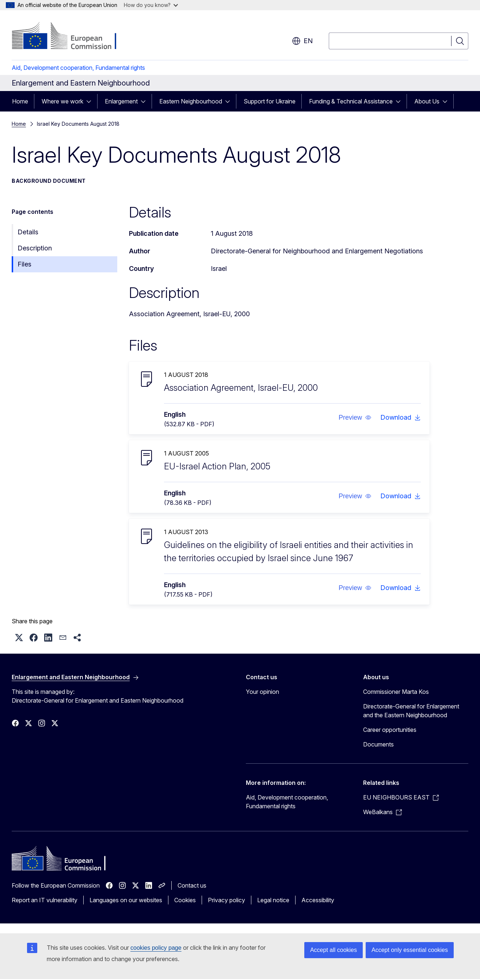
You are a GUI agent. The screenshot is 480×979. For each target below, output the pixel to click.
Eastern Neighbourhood (190, 101)
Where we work (62, 101)
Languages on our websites (125, 900)
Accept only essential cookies (410, 950)
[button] (354, 417)
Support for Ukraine (270, 101)
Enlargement (121, 101)
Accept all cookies (333, 950)
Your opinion (262, 691)
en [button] (302, 41)
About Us (426, 101)
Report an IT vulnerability (44, 900)
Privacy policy (226, 900)
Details (28, 232)
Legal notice (273, 900)
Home (20, 101)
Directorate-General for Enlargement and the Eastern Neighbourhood (411, 711)
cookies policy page (156, 948)
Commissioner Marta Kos (396, 691)
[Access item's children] (91, 101)
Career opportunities (389, 729)
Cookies (185, 900)
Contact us (192, 885)
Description (35, 248)
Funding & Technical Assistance (351, 101)
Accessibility (317, 900)
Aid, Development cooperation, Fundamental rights (78, 67)
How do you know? (151, 5)
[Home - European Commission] (71, 36)
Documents (378, 744)
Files (24, 264)
